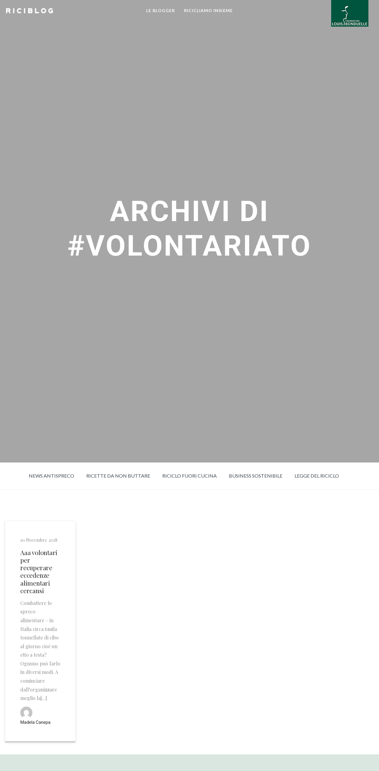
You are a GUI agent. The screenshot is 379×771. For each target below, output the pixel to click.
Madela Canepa (35, 722)
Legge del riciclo (317, 476)
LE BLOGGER (160, 10)
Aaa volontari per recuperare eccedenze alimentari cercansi (39, 571)
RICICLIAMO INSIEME (208, 10)
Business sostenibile (255, 476)
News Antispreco (51, 476)
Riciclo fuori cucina (189, 476)
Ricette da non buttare (118, 476)
